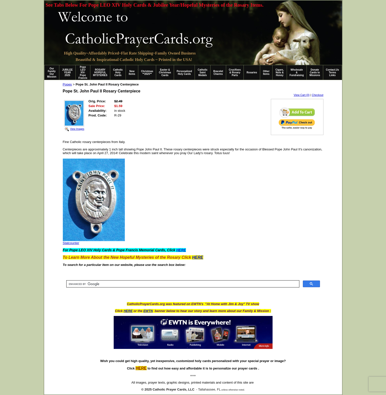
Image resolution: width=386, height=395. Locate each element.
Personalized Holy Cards (184, 72)
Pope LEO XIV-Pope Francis (82, 72)
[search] (182, 284)
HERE (128, 311)
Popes (67, 84)
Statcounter (71, 243)
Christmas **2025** (147, 72)
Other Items (266, 72)
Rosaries (251, 72)
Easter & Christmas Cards (165, 72)
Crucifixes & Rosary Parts (235, 72)
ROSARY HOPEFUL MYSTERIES (100, 72)
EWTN (148, 311)
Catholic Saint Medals (202, 72)
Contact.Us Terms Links (332, 72)
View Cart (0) (302, 94)
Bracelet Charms (218, 72)
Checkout (317, 94)
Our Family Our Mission (51, 72)
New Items (132, 72)
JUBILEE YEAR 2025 (67, 72)
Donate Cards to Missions (315, 72)
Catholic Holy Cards (118, 72)
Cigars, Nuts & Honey (280, 72)
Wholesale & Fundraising (297, 72)
